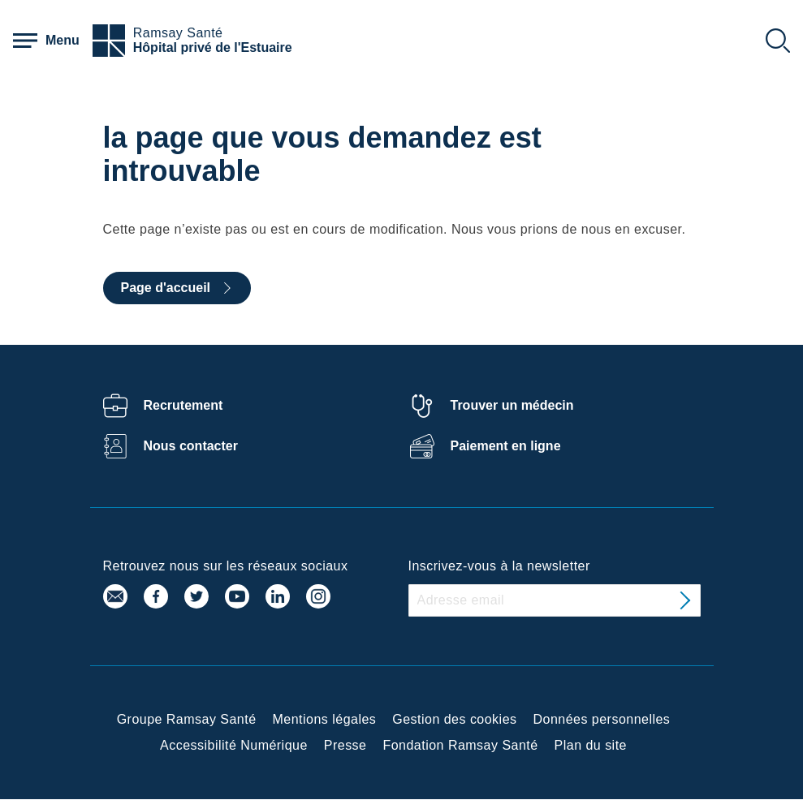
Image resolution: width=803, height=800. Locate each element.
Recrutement (183, 405)
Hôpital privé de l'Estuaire (212, 47)
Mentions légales (325, 719)
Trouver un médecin (512, 405)
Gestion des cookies (454, 719)
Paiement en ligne (506, 446)
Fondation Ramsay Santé (459, 745)
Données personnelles (602, 719)
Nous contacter (191, 446)
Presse (345, 745)
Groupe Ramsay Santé (187, 719)
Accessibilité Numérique (234, 745)
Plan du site (591, 745)
